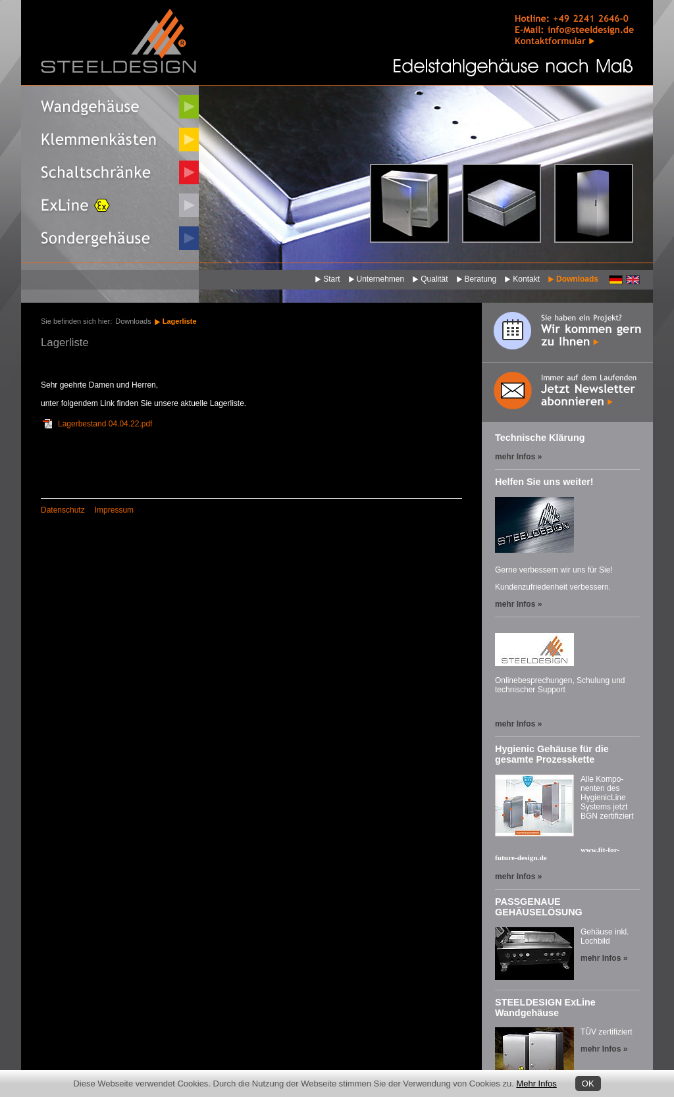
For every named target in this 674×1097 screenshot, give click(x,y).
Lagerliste (180, 321)
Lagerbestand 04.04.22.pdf (105, 423)
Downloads (133, 321)
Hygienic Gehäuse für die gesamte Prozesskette (552, 754)
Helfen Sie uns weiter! (544, 481)
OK (588, 1083)
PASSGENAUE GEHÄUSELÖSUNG (539, 906)
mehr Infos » (518, 456)
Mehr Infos (536, 1083)
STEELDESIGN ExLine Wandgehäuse (545, 1007)
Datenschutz (63, 510)
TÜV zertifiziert (607, 1031)
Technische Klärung (539, 437)
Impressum (114, 510)
